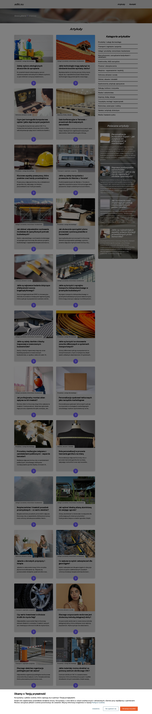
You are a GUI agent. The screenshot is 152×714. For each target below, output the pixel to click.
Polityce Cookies (98, 702)
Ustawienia (95, 709)
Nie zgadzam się (110, 709)
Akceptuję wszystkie (129, 709)
